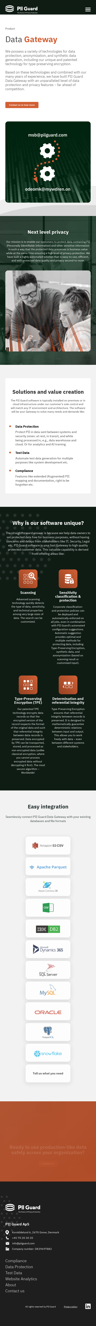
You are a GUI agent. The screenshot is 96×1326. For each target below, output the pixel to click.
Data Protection (19, 1266)
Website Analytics (21, 1278)
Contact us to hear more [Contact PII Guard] (22, 105)
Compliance (16, 1260)
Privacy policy (70, 1306)
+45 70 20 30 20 (19, 1238)
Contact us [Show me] (48, 1163)
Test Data (13, 1272)
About (10, 1284)
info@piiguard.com (20, 1243)
